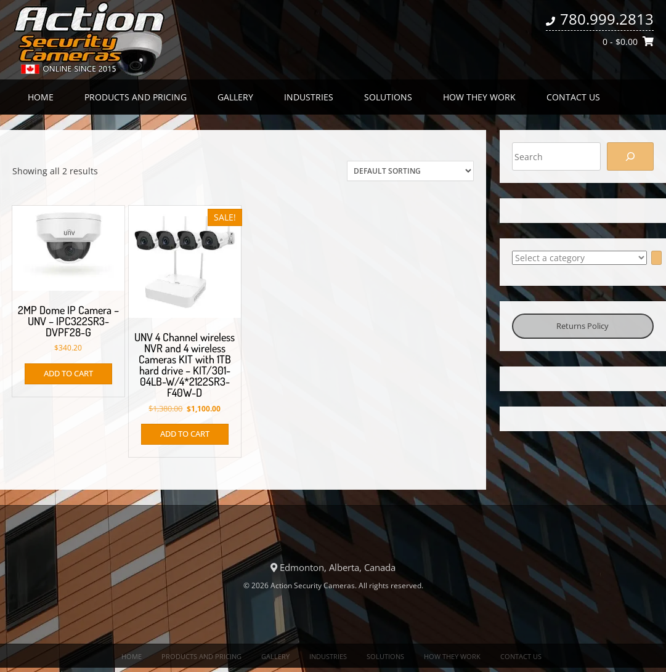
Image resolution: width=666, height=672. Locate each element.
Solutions (388, 97)
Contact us (573, 97)
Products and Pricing (135, 97)
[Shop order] (410, 171)
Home (41, 97)
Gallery (235, 97)
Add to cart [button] (68, 373)
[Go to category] (656, 258)
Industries (308, 97)
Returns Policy (582, 325)
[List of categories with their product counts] (579, 258)
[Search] (630, 156)
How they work (479, 97)
